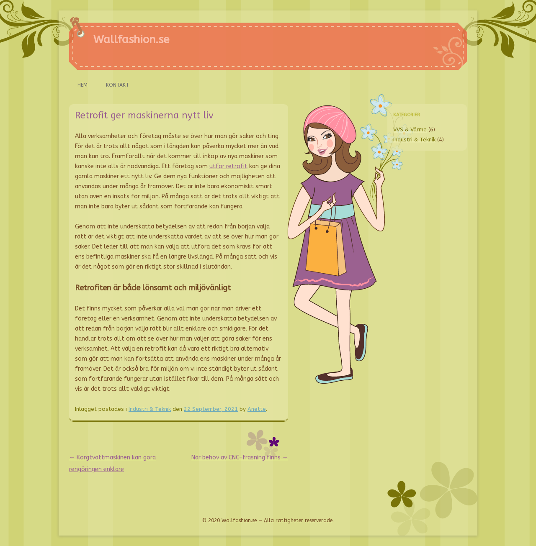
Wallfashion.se (131, 39)
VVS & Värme (410, 129)
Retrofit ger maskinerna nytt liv (144, 115)
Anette (256, 409)
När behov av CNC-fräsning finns (239, 457)
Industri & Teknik (150, 409)
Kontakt (117, 85)
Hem (82, 85)
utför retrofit (228, 166)
